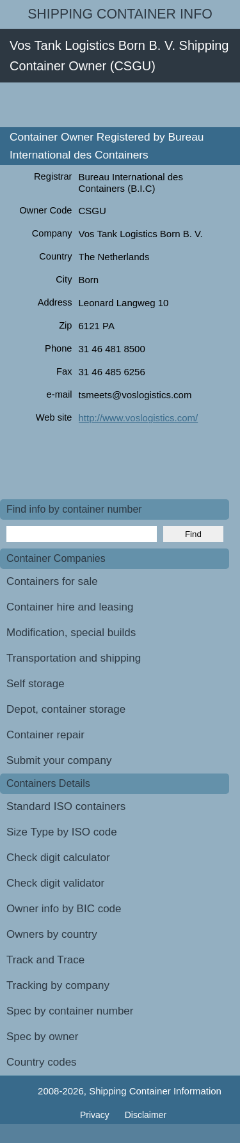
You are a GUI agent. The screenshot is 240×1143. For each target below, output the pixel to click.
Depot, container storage (65, 709)
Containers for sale (52, 581)
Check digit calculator (58, 857)
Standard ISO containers (65, 806)
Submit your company (58, 760)
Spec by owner (42, 1036)
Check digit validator (55, 883)
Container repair (45, 735)
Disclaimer (145, 1115)
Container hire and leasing (69, 607)
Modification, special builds (71, 632)
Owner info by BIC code (64, 909)
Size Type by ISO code (61, 832)
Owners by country (51, 934)
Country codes (41, 1062)
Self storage (35, 684)
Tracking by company (57, 985)
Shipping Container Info (120, 14)
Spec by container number (69, 1011)
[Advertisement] (120, 105)
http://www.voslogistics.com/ (138, 417)
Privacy (96, 1115)
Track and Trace (45, 960)
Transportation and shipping (73, 658)
